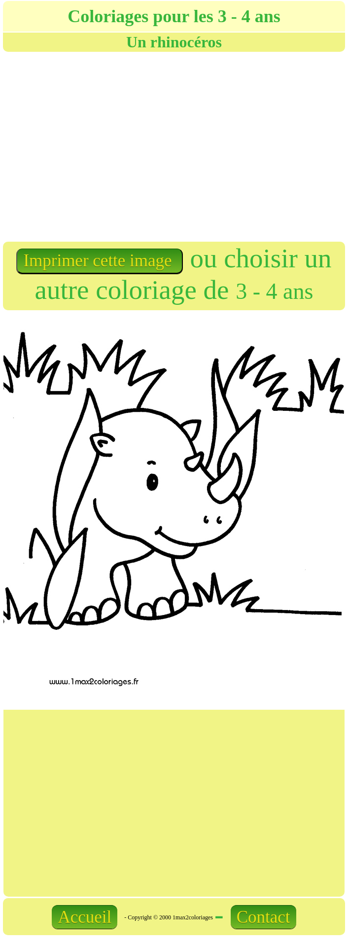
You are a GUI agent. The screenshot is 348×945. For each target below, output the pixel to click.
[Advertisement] (92, 145)
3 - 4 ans (274, 291)
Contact (263, 917)
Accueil (84, 917)
